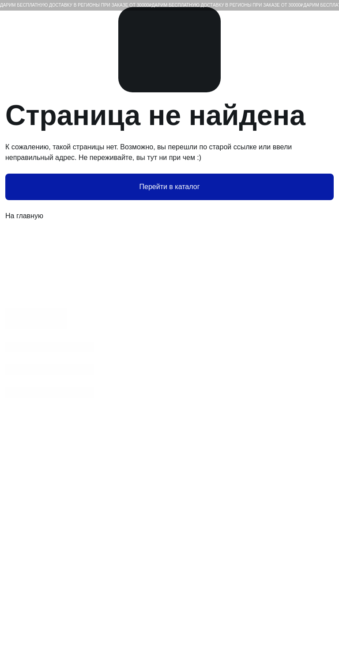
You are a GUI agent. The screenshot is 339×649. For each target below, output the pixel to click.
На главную (169, 216)
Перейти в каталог (169, 186)
